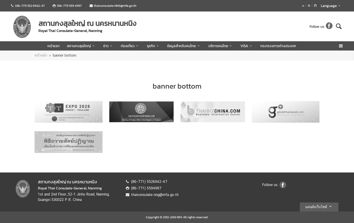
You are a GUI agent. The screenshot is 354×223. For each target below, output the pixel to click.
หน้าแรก (53, 45)
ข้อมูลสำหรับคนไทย (184, 45)
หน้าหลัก (41, 55)
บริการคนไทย (220, 45)
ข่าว (108, 45)
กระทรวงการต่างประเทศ (278, 45)
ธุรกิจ (153, 45)
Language (331, 5)
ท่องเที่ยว (130, 45)
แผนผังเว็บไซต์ (319, 206)
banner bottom (64, 55)
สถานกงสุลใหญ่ (81, 45)
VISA (246, 45)
